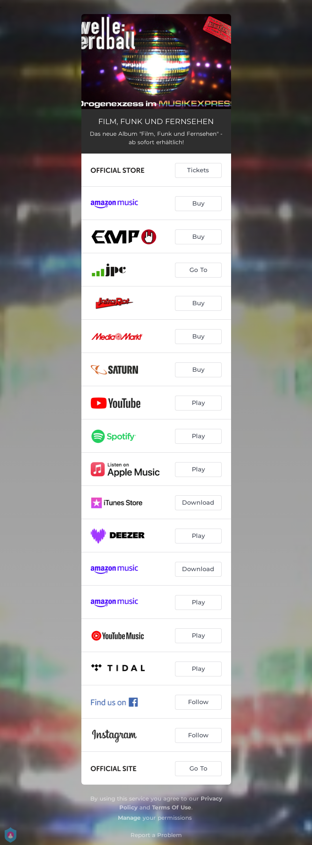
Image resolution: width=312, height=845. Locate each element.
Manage (129, 817)
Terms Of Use (171, 807)
